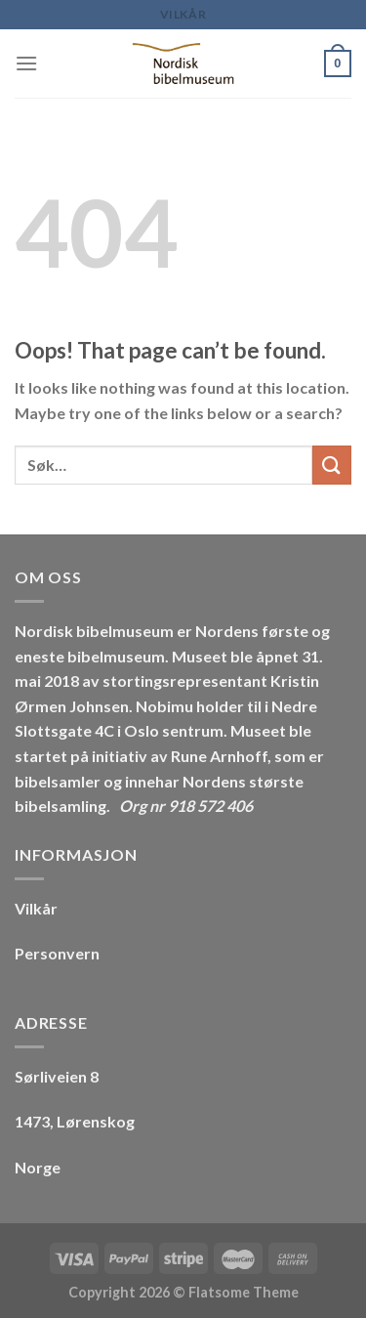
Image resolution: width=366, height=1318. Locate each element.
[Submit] (331, 465)
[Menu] (26, 63)
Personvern (57, 953)
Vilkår (183, 14)
